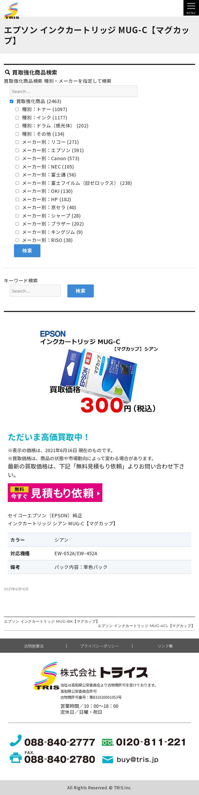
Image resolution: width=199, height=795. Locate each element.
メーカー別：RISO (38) (44, 239)
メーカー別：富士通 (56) (46, 174)
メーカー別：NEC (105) (45, 166)
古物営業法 (34, 646)
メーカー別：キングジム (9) (49, 231)
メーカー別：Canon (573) (47, 158)
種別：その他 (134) (40, 133)
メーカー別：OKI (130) (44, 190)
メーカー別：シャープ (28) (48, 215)
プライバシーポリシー (99, 646)
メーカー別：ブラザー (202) (50, 223)
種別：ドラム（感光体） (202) (52, 125)
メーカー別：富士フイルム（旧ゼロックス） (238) (74, 182)
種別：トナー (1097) (41, 109)
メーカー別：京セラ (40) (46, 207)
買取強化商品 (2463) (35, 101)
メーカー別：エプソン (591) (50, 150)
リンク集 (165, 646)
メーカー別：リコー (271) (47, 141)
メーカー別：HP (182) (43, 199)
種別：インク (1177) (41, 117)
